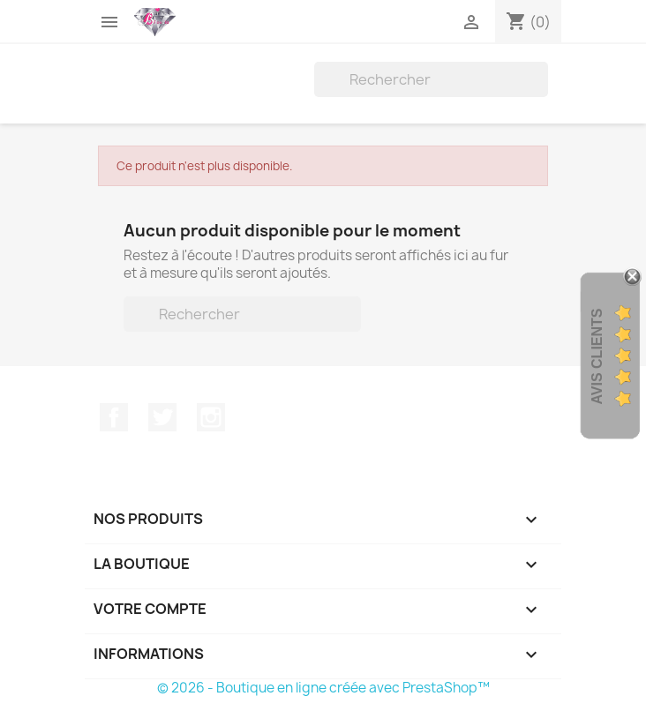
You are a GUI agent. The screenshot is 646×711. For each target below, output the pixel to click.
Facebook (114, 417)
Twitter (162, 417)
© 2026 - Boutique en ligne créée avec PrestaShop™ (323, 687)
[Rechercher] (431, 79)
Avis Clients (597, 357)
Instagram (211, 417)
